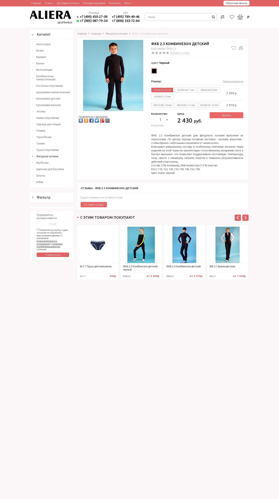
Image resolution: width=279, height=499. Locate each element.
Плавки (40, 130)
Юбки (39, 181)
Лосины (41, 111)
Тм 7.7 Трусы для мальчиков (96, 266)
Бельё (40, 50)
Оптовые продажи (94, 3)
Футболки (42, 162)
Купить (226, 115)
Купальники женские (48, 104)
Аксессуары (43, 44)
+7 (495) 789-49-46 (126, 16)
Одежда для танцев (48, 124)
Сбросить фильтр (51, 352)
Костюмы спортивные (49, 85)
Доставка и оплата (68, 3)
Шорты (40, 175)
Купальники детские (48, 98)
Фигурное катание (47, 156)
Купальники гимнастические (53, 92)
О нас (48, 3)
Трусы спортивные (47, 149)
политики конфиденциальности (50, 401)
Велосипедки (44, 69)
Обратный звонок (236, 3)
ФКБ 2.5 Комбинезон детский (183, 266)
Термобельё (44, 137)
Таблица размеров (233, 81)
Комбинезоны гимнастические (46, 78)
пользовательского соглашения (47, 398)
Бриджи (41, 56)
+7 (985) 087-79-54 (93, 20)
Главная (36, 3)
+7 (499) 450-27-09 (93, 16)
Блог (127, 3)
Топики (40, 143)
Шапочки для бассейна (50, 169)
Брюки (40, 63)
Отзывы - (109, 188)
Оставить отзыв (93, 204)
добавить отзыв (179, 52)
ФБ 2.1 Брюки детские (222, 266)
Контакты (115, 3)
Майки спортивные (47, 117)
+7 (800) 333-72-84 (126, 20)
